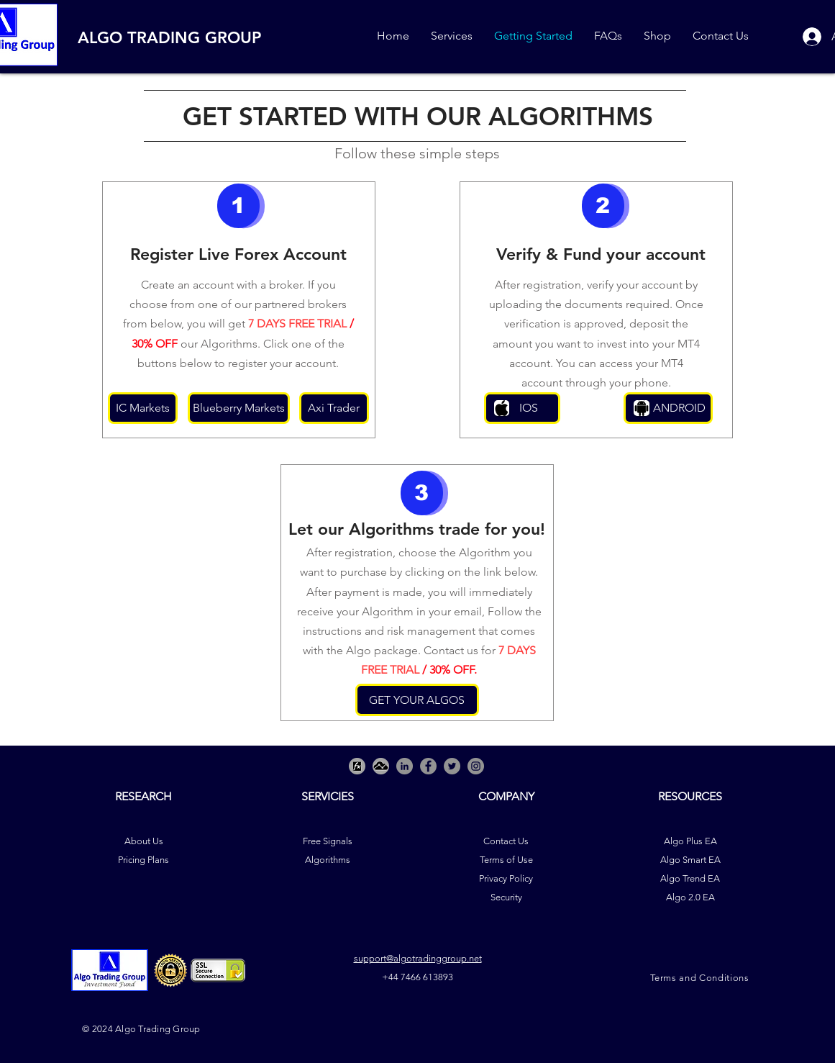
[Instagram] (475, 766)
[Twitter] (452, 766)
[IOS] (522, 408)
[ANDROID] (668, 408)
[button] (238, 206)
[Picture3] (357, 766)
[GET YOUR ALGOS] (417, 700)
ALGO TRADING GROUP (169, 38)
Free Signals (327, 841)
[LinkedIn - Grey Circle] (404, 766)
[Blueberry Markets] (239, 408)
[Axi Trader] (334, 408)
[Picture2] (381, 766)
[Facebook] (428, 766)
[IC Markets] (143, 408)
